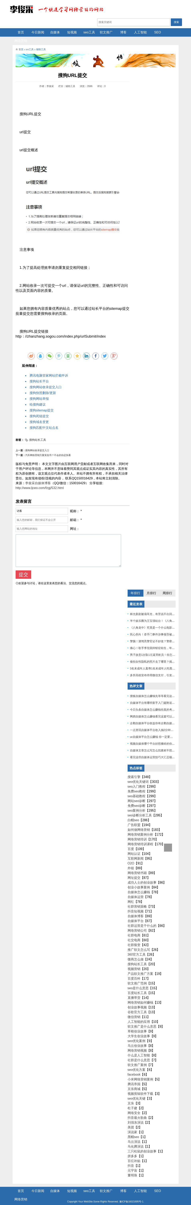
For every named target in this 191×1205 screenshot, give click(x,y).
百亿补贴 (134, 1153)
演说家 (132, 1124)
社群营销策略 (137, 898)
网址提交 (134, 870)
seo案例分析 (137, 802)
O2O (131, 855)
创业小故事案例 (139, 879)
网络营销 (172, 32)
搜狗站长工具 (37, 432)
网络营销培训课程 (140, 836)
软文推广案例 (137, 1057)
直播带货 (134, 990)
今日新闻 (35, 32)
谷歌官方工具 (137, 1004)
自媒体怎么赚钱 (139, 884)
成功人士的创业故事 (142, 874)
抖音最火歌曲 (137, 1110)
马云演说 (134, 1134)
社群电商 (134, 927)
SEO (154, 32)
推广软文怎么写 (139, 942)
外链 (131, 860)
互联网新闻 (136, 850)
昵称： (75, 503)
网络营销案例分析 (140, 826)
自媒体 (52, 32)
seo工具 (86, 32)
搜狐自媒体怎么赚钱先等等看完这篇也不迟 (156, 688)
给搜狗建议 (38, 396)
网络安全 (134, 1105)
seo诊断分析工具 (140, 807)
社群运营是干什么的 (142, 918)
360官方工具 (137, 946)
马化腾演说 (136, 1138)
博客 (120, 32)
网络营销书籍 (137, 865)
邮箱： (75, 512)
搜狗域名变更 (39, 414)
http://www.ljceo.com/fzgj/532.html (40, 480)
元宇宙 (132, 1162)
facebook (134, 1066)
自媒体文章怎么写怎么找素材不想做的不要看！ (159, 742)
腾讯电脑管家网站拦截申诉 (49, 367)
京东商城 (134, 1081)
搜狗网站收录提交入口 (46, 379)
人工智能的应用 (139, 1014)
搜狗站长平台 (39, 373)
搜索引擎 (134, 769)
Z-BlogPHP (95, 1198)
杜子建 (132, 1100)
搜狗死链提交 (39, 408)
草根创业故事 (137, 1023)
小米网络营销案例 (140, 1071)
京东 (131, 1095)
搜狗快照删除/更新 (43, 385)
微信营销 (134, 1009)
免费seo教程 (137, 783)
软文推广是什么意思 (142, 1018)
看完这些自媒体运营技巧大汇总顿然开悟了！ (158, 749)
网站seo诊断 (137, 793)
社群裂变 (134, 937)
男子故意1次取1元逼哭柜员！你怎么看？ (155, 647)
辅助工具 (41, 41)
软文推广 (103, 32)
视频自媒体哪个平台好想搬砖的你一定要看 (156, 735)
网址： (75, 521)
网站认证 (134, 846)
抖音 (131, 1158)
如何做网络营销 (139, 822)
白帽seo (133, 812)
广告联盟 (134, 817)
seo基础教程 (137, 788)
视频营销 (134, 961)
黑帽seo (133, 1129)
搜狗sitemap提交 (42, 402)
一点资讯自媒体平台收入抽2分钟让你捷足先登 (159, 722)
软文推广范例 (137, 975)
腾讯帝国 (134, 1076)
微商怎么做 (136, 951)
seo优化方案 (137, 1062)
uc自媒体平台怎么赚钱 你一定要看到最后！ (157, 729)
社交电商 (134, 932)
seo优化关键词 (138, 774)
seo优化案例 (137, 1033)
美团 (131, 1119)
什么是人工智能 (139, 1047)
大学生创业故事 (139, 1028)
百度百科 (134, 970)
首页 (18, 32)
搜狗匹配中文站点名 (44, 420)
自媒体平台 (136, 913)
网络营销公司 (137, 922)
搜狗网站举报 (39, 391)
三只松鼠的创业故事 (142, 1143)
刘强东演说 (136, 1114)
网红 (131, 894)
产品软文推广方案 (140, 966)
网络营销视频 (137, 1042)
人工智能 (137, 32)
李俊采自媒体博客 (38, 475)
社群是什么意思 (139, 1052)
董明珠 (132, 1167)
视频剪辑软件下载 (140, 1086)
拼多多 (132, 1148)
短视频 (69, 32)
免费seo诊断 (137, 798)
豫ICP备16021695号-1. (121, 1193)
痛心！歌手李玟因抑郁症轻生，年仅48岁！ (157, 640)
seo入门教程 (137, 778)
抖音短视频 (136, 903)
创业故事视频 (137, 999)
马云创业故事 (137, 1038)
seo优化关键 (137, 1090)
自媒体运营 (136, 889)
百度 (131, 841)
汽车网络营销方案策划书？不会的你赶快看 (48, 447)
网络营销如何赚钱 (140, 994)
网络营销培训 (137, 831)
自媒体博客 (136, 908)
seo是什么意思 (138, 980)
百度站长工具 (137, 985)
